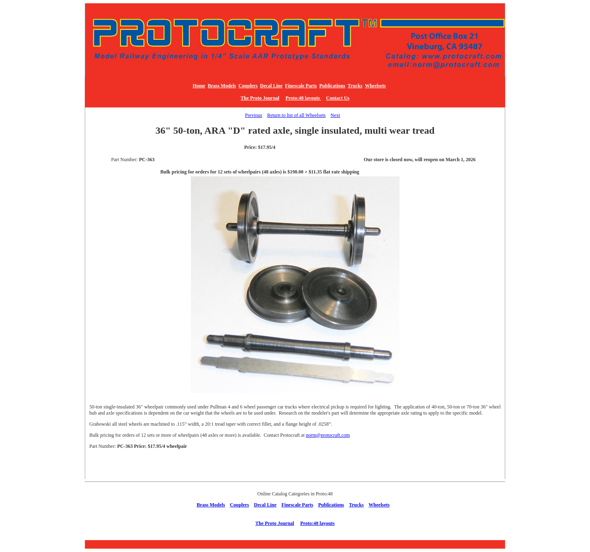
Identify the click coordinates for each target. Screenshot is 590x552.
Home (199, 86)
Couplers (248, 86)
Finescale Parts (301, 86)
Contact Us (337, 98)
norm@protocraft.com (328, 435)
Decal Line (271, 86)
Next (335, 115)
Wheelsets (375, 86)
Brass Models (222, 86)
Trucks (355, 86)
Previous (253, 115)
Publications (332, 86)
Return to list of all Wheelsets (296, 115)
